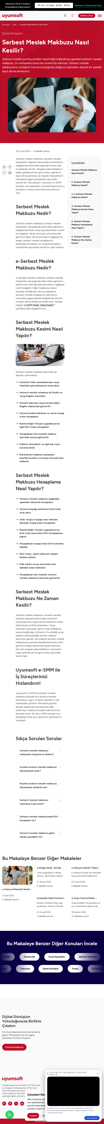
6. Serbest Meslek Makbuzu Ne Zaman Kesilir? (82, 239)
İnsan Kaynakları (53, 956)
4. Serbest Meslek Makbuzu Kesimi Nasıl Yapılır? (82, 209)
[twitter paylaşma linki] (4, 173)
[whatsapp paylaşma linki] (4, 167)
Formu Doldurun (14, 1047)
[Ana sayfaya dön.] (12, 15)
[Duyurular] (72, 15)
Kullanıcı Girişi (86, 15)
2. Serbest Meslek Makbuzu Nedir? (81, 184)
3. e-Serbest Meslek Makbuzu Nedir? (82, 196)
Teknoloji (28, 968)
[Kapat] (98, 1073)
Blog (14, 25)
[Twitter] (16, 1104)
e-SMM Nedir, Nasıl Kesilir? (39, 305)
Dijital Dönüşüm (12, 33)
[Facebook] (10, 1104)
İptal (45, 1115)
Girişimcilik (26, 956)
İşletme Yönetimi (84, 956)
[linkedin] (10, 173)
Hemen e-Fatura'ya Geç (88, 5)
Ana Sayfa (5, 25)
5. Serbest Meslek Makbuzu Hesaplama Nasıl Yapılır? (82, 224)
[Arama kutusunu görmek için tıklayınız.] (65, 15)
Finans (79, 968)
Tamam (33, 1115)
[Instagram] (4, 1104)
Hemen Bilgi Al (92, 1118)
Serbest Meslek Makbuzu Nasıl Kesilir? (34, 25)
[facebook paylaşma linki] (10, 167)
